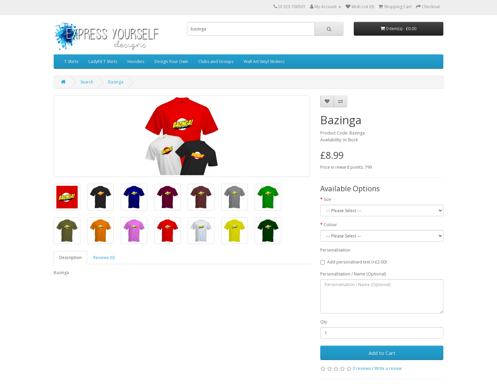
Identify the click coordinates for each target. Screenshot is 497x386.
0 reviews (362, 368)
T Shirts (71, 61)
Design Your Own (171, 61)
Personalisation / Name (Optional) (353, 274)
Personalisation (335, 250)
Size (327, 199)
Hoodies (135, 61)
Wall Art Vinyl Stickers (264, 61)
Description (70, 257)
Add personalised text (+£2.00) (353, 262)
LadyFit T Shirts (103, 61)
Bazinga (115, 82)
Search (86, 82)
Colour (330, 225)
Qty (323, 322)
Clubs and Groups (215, 61)
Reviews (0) (104, 257)
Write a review (388, 368)
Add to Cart (381, 352)
